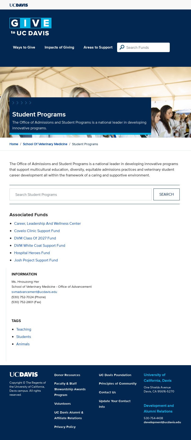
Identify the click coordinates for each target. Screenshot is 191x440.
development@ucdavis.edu (162, 422)
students (23, 336)
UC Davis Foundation (115, 375)
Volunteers (62, 403)
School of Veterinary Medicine (45, 144)
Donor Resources (67, 375)
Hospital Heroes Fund (32, 253)
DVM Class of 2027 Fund (35, 238)
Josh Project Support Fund (36, 260)
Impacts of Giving (59, 47)
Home (13, 144)
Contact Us (107, 392)
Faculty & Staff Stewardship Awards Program (70, 389)
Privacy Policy (65, 426)
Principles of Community (117, 383)
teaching (23, 329)
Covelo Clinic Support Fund (37, 230)
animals (23, 344)
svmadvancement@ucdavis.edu (34, 291)
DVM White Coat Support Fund (39, 245)
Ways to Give (24, 47)
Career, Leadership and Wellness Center (47, 223)
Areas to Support (98, 47)
